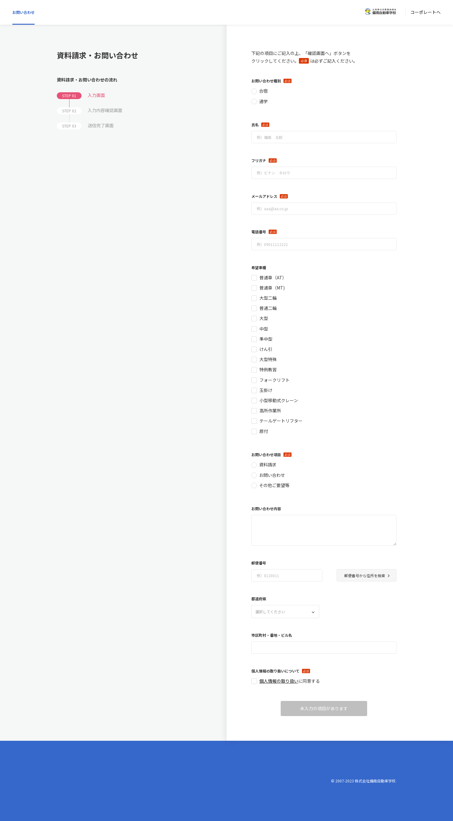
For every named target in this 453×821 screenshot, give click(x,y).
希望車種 (258, 267)
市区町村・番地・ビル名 (271, 635)
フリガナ (258, 160)
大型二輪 (268, 298)
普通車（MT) (272, 288)
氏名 (255, 124)
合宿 (263, 91)
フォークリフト (274, 380)
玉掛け (265, 390)
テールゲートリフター (281, 421)
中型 (263, 329)
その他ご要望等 (274, 485)
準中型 (265, 339)
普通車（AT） (273, 277)
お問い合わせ (23, 12)
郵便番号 (258, 562)
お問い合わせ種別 (266, 80)
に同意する (289, 681)
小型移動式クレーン (278, 400)
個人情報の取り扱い (278, 681)
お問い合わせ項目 (266, 454)
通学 (263, 101)
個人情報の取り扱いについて (275, 670)
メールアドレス (264, 196)
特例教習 (268, 369)
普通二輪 (268, 308)
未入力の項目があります (324, 708)
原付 (263, 431)
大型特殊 (268, 359)
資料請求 (267, 464)
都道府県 (258, 598)
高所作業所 (270, 410)
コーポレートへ (425, 12)
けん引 (265, 349)
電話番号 (258, 231)
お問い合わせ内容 (266, 508)
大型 (263, 318)
